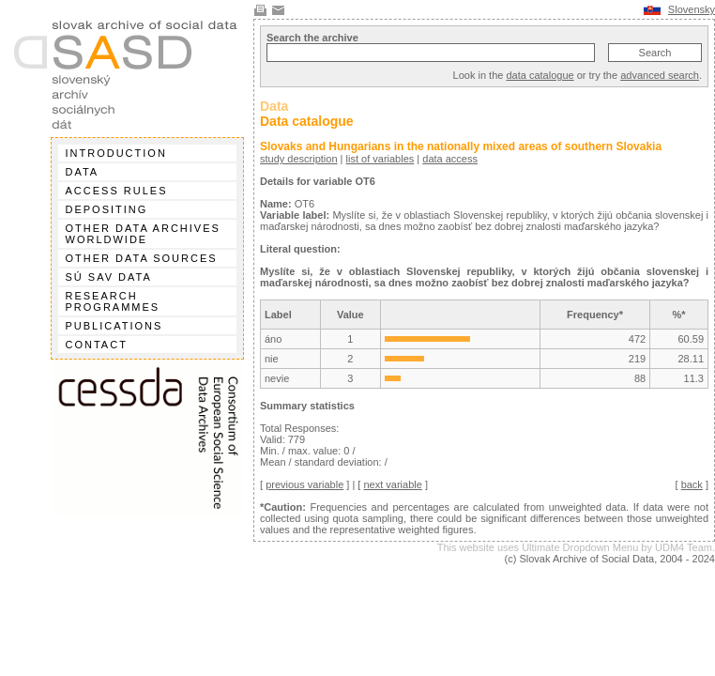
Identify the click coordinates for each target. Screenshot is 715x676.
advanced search (659, 75)
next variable (392, 484)
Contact (97, 344)
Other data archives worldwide (143, 234)
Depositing (107, 209)
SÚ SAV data (109, 277)
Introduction (116, 153)
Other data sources (142, 258)
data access (450, 158)
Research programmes (113, 301)
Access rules (117, 190)
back (692, 484)
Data (82, 171)
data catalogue (539, 75)
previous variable (304, 484)
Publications (114, 325)
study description (299, 158)
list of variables (380, 158)
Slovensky (691, 9)
